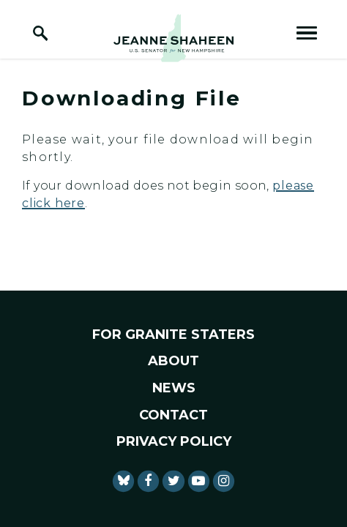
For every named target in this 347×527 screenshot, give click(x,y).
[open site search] (40, 33)
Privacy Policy (173, 441)
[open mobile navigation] (306, 32)
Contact (173, 415)
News (173, 388)
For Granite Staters (173, 334)
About (173, 361)
